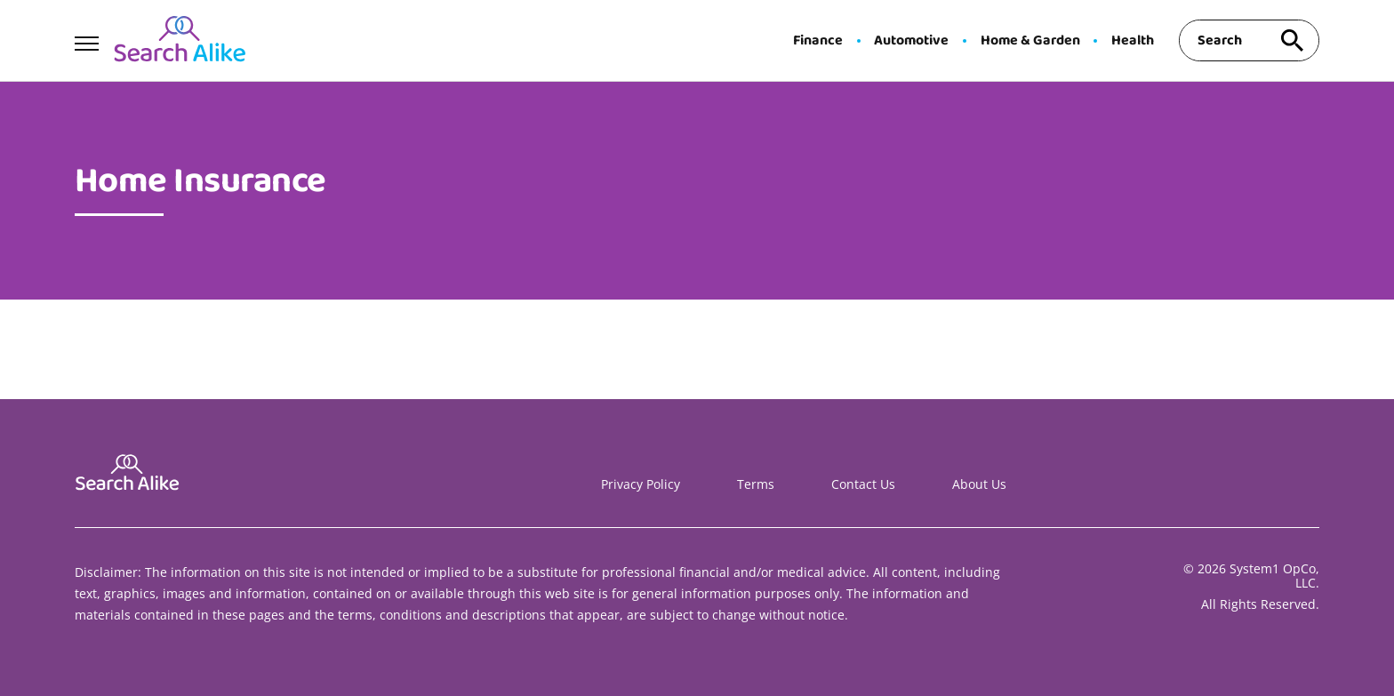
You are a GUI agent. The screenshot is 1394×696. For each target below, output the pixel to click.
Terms (755, 484)
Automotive (911, 41)
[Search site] (1292, 40)
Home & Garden (1030, 41)
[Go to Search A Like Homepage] (179, 41)
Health (1132, 41)
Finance (818, 41)
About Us (979, 484)
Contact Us (863, 484)
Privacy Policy (640, 484)
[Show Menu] (87, 39)
